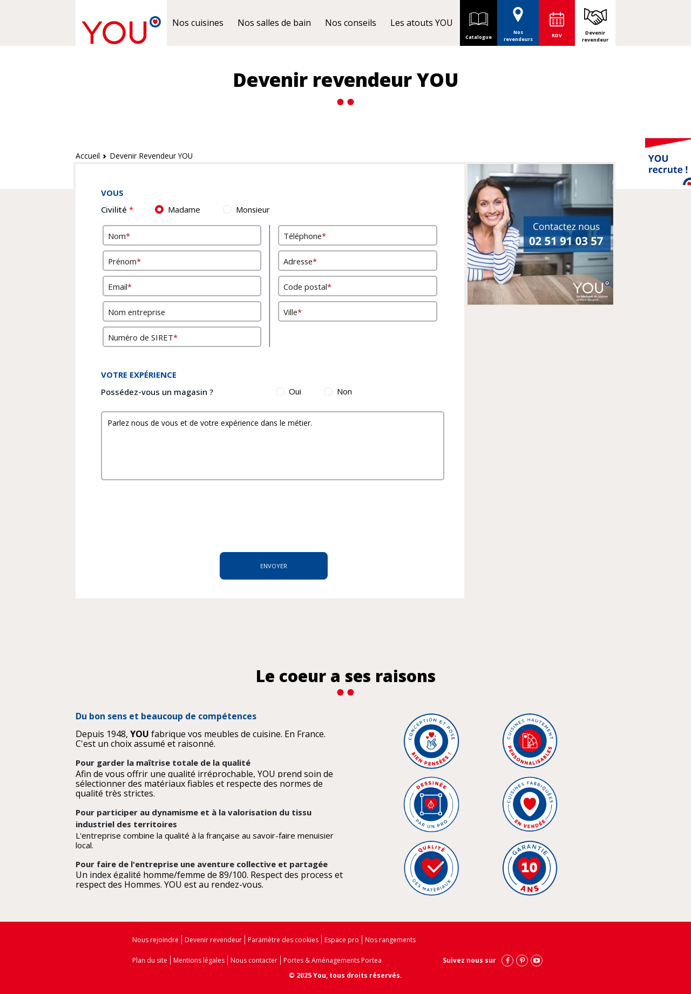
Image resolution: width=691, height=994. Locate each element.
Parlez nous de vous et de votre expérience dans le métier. (272, 445)
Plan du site (149, 960)
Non (344, 391)
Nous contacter (254, 960)
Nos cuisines (197, 23)
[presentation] (270, 515)
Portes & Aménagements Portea (332, 960)
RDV (557, 35)
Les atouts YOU (421, 23)
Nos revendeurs (518, 21)
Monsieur (253, 209)
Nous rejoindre (155, 939)
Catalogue (478, 22)
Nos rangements (390, 939)
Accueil (88, 156)
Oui (295, 391)
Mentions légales (199, 960)
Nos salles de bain (274, 23)
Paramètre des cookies (283, 939)
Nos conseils (350, 23)
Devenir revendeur (595, 36)
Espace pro (341, 939)
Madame (184, 209)
